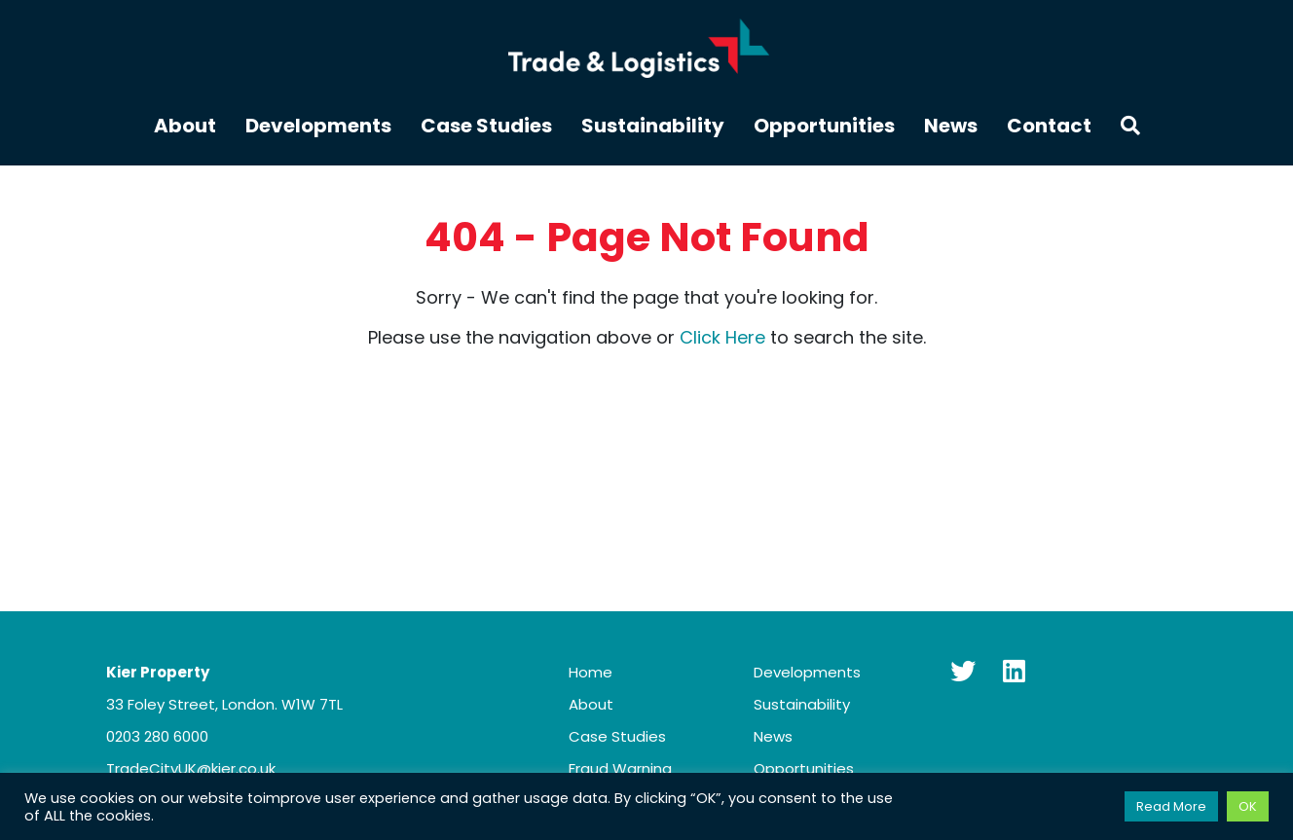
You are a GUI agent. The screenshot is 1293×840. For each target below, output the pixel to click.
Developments (318, 126)
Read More (1171, 806)
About (185, 126)
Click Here (722, 337)
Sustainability (652, 126)
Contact (1049, 126)
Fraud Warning (620, 768)
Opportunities (824, 126)
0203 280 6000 (157, 736)
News (951, 126)
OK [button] (1247, 806)
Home (590, 672)
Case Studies (486, 126)
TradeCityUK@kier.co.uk (191, 768)
